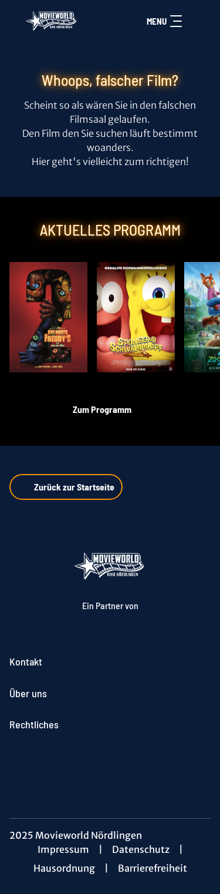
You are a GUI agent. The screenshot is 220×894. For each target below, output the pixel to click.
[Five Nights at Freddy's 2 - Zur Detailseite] (48, 317)
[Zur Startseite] (51, 21)
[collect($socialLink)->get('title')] (110, 764)
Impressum (63, 849)
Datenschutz (141, 849)
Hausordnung (64, 868)
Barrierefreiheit (152, 868)
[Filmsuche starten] (199, 21)
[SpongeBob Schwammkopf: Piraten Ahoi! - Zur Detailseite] (136, 317)
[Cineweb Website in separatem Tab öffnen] (110, 616)
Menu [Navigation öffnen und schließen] (164, 21)
